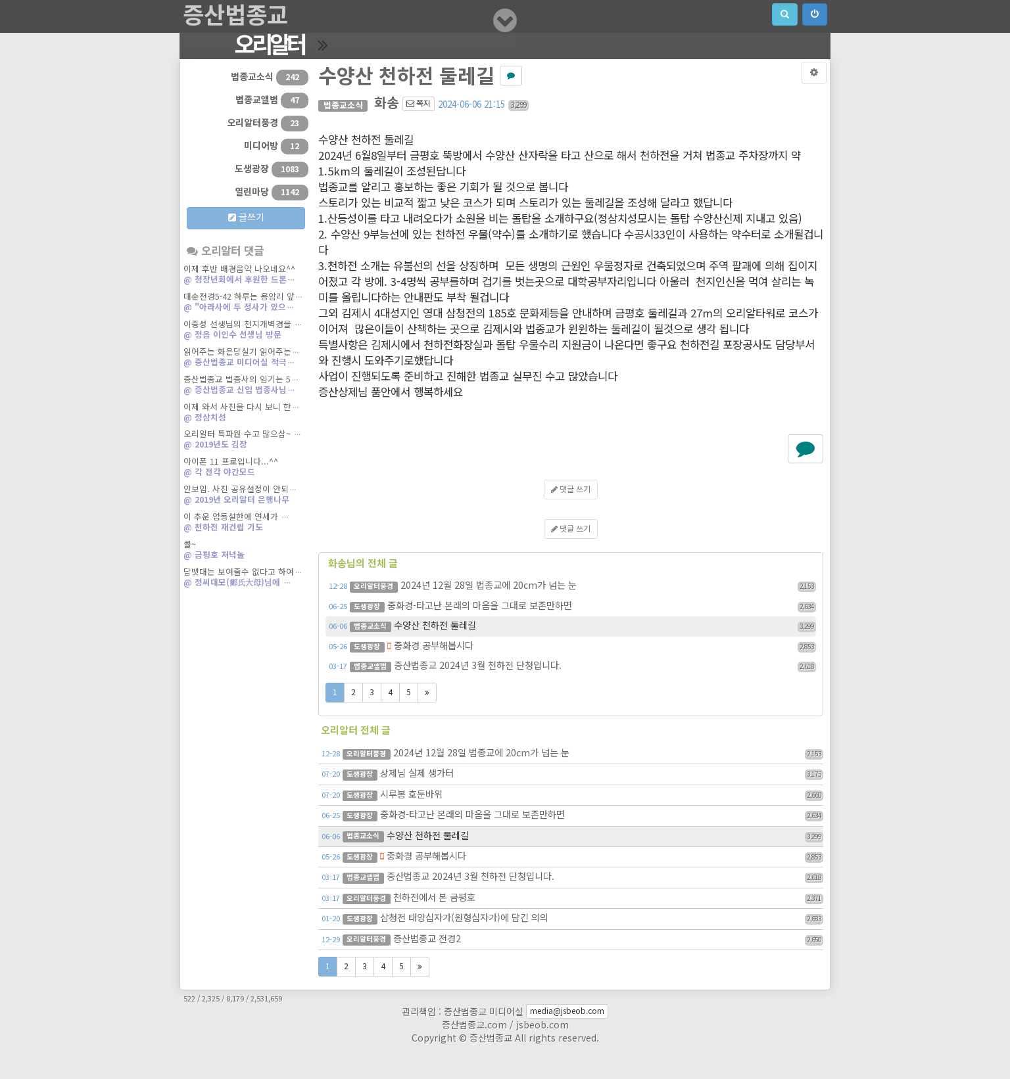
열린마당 (271, 192)
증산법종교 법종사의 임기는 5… (245, 386)
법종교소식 (269, 77)
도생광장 (271, 169)
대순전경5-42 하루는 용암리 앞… (245, 303)
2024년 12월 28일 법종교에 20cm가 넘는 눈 (572, 586)
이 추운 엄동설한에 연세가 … (245, 523)
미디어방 (276, 146)
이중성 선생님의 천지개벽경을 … (245, 330)
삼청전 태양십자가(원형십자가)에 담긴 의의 (572, 918)
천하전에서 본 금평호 (572, 898)
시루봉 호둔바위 (572, 795)
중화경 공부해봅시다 (572, 646)
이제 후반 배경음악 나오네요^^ (245, 275)
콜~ (245, 551)
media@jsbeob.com (567, 1011)
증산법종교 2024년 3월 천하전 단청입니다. (572, 666)
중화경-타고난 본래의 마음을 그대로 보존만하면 (572, 606)
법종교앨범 (271, 100)
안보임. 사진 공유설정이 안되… (245, 495)
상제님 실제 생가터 (572, 774)
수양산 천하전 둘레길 (572, 626)
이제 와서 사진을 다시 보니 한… (245, 413)
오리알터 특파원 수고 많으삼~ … (245, 440)
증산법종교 (235, 16)
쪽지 (418, 104)
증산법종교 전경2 (572, 939)
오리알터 (269, 46)
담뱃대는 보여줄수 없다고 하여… (245, 578)
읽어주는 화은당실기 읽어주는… (245, 358)
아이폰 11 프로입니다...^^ (245, 468)
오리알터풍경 (267, 123)
